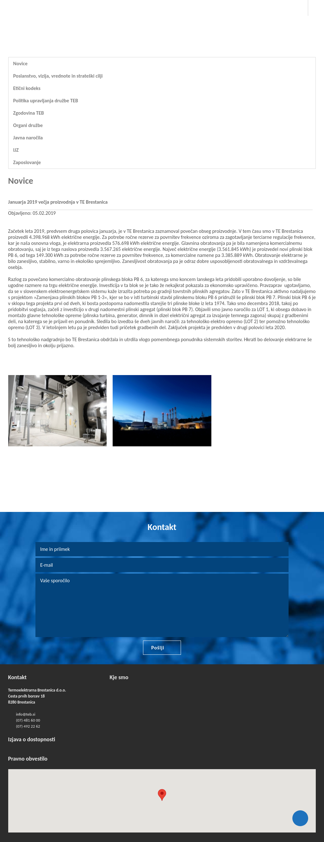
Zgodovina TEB (28, 113)
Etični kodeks (26, 88)
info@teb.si (25, 714)
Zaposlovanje (27, 162)
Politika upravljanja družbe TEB (45, 101)
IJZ (16, 150)
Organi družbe (28, 125)
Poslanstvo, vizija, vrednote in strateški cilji (58, 76)
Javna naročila (28, 138)
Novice (20, 64)
